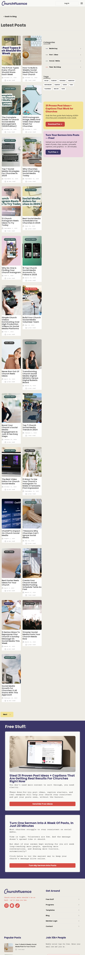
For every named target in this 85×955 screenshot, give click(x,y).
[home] (14, 3)
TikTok (65, 84)
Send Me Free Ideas (42, 803)
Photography (48, 84)
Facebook (54, 80)
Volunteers (47, 88)
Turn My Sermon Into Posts (42, 865)
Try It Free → (53, 152)
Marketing (71, 80)
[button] (81, 3)
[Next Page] (6, 714)
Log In (66, 3)
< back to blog (10, 16)
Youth (63, 88)
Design (46, 80)
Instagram (62, 80)
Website (56, 88)
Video (71, 84)
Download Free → (55, 124)
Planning (57, 84)
